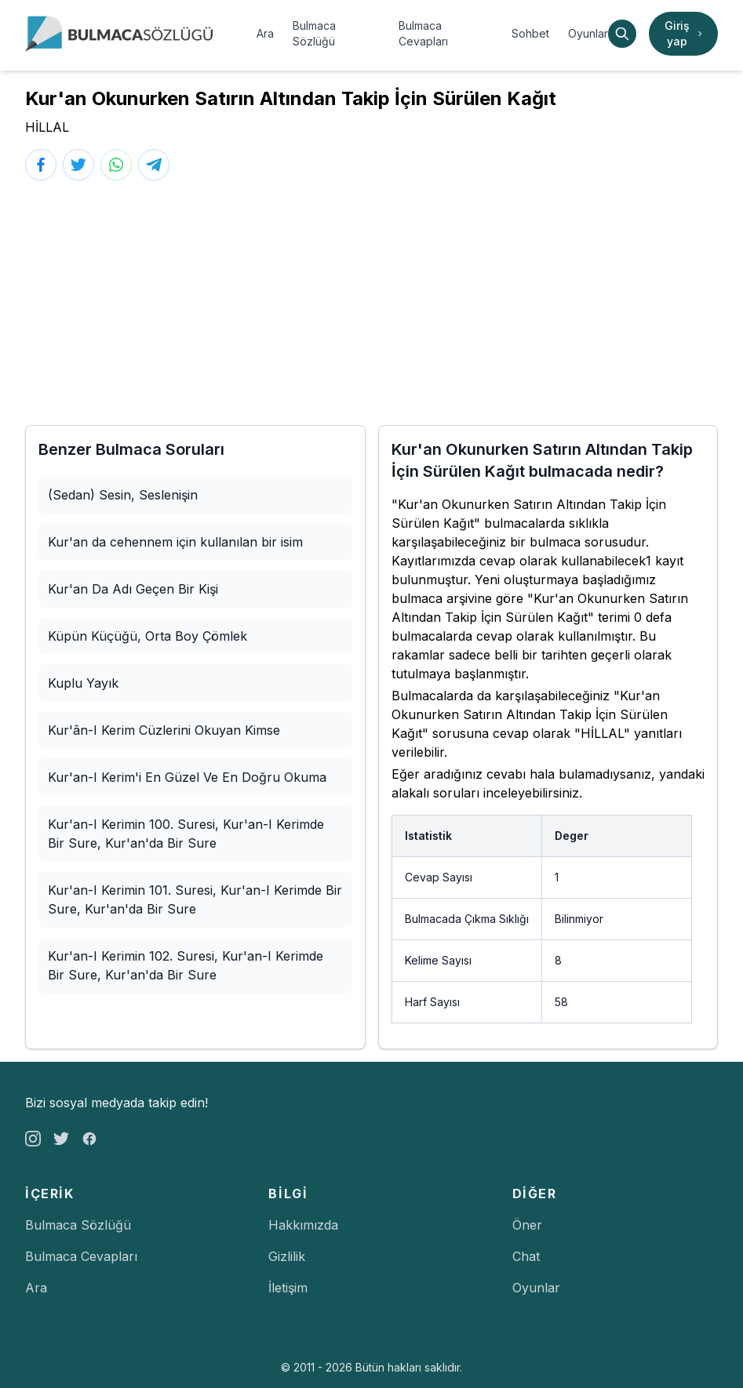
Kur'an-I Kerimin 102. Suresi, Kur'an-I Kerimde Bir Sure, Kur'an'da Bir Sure (185, 965)
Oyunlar (588, 33)
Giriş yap (685, 33)
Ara (265, 33)
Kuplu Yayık (83, 683)
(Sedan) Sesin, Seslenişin (123, 495)
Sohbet (530, 33)
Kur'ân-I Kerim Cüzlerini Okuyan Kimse (164, 730)
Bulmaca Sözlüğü (314, 33)
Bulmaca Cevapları (423, 33)
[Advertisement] (371, 302)
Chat (526, 1256)
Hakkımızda (303, 1225)
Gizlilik (286, 1256)
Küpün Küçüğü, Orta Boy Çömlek (147, 636)
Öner (527, 1225)
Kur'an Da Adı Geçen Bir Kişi (133, 589)
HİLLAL (47, 127)
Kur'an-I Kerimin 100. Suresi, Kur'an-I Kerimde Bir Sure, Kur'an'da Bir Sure (186, 833)
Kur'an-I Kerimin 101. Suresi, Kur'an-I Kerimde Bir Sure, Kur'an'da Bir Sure (195, 899)
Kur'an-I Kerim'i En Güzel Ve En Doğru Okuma (187, 777)
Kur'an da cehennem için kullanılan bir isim (175, 542)
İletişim (288, 1287)
